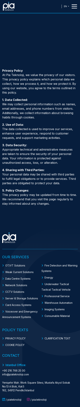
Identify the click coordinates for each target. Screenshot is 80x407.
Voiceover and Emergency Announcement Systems (20, 314)
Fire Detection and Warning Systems (59, 268)
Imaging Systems (55, 309)
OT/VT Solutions (15, 265)
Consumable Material (57, 315)
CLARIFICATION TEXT (58, 338)
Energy (49, 277)
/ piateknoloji (11, 399)
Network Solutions (16, 285)
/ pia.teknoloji (37, 399)
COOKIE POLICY (14, 345)
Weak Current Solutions (19, 272)
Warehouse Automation (59, 302)
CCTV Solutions (14, 291)
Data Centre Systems (18, 278)
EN (65, 6)
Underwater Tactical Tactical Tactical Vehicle (56, 287)
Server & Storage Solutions (21, 298)
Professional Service (57, 296)
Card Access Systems (18, 304)
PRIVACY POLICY (15, 338)
